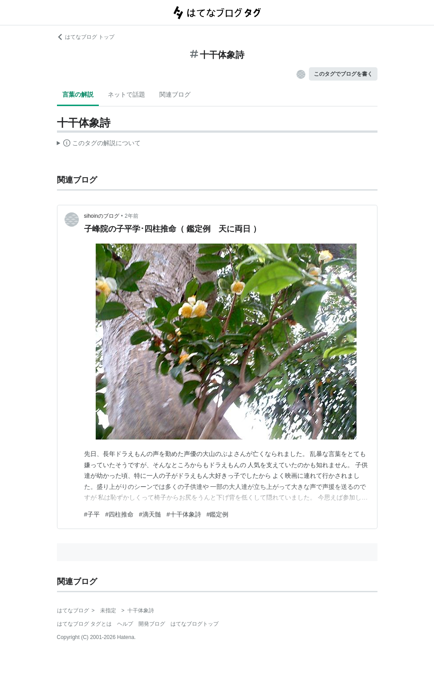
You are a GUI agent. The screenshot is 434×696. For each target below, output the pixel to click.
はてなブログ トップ (85, 37)
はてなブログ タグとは (84, 624)
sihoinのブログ (101, 216)
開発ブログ (151, 624)
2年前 (131, 216)
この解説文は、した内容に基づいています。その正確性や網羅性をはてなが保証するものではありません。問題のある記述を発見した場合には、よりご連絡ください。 (99, 144)
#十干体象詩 (183, 514)
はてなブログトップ (194, 624)
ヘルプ (125, 624)
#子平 (92, 514)
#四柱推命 (119, 514)
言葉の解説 (77, 94)
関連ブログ (175, 94)
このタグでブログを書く (343, 74)
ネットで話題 (126, 94)
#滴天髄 (150, 514)
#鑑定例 (218, 514)
